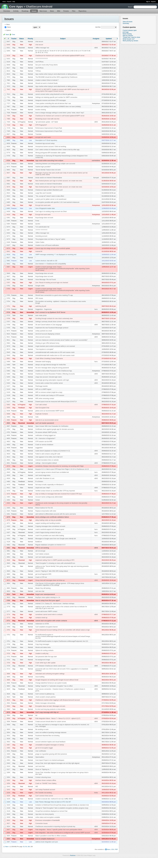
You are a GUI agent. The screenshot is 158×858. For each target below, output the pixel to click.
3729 (8, 666)
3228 (8, 799)
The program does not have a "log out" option (50, 239)
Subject (63, 38)
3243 (8, 786)
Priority (30, 38)
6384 (8, 224)
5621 (8, 337)
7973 (8, 77)
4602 (8, 460)
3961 (8, 551)
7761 (8, 97)
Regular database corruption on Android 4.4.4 (50, 545)
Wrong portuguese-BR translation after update (50, 153)
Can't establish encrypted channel (46, 627)
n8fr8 (96, 48)
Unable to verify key (41, 653)
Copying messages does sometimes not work (50, 526)
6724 (8, 160)
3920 (8, 571)
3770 (8, 624)
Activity (15, 11)
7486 (8, 119)
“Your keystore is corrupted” (44, 349)
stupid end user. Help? (42, 488)
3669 (8, 680)
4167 (8, 532)
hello (37, 417)
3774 (8, 614)
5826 (8, 279)
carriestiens (96, 160)
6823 (8, 149)
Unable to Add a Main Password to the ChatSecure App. (53, 371)
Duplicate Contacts (41, 414)
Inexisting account (41, 236)
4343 (8, 503)
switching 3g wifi (40, 306)
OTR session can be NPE (43, 441)
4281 (8, 514)
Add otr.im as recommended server (47, 420)
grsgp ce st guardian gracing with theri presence (51, 754)
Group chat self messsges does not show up (50, 580)
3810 (8, 597)
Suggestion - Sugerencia (43, 309)
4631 (8, 451)
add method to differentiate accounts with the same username (55, 514)
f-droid (37, 500)
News (52, 11)
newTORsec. (39, 62)
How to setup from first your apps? (47, 600)
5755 (8, 298)
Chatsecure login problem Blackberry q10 (49, 190)
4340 (8, 508)
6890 (8, 140)
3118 (8, 811)
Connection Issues (41, 823)
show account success (42, 337)
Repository (82, 11)
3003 (8, 839)
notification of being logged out (45, 435)
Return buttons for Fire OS (44, 508)
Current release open (130, 30)
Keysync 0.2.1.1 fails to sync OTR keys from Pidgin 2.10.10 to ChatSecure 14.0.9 (62, 469)
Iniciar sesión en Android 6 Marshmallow (48, 178)
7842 (8, 89)
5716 (8, 312)
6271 (8, 236)
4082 (8, 545)
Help (13, 1)
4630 (8, 454)
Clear (13, 34)
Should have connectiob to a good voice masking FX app (54, 295)
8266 (8, 51)
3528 (8, 739)
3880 (8, 574)
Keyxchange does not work (44, 217)
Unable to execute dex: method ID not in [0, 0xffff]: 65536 (54, 799)
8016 (8, 71)
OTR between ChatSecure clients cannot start (50, 666)
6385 (8, 221)
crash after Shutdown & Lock (44, 478)
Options (8, 30)
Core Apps (16, 6)
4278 (8, 520)
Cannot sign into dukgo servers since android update (52, 248)
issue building (39, 677)
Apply (7, 34)
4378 (8, 491)
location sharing (40, 109)
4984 (8, 420)
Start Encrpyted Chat (42, 408)
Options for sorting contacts (44, 650)
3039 (8, 817)
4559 (8, 469)
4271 (8, 523)
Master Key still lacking (42, 588)
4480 (8, 481)
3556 (8, 724)
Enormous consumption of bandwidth (47, 820)
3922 (8, 566)
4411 (8, 488)
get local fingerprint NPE (43, 574)
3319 (8, 766)
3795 (8, 600)
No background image (42, 660)
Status (9, 27)
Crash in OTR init (41, 577)
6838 (8, 146)
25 (24, 846)
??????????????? (41, 59)
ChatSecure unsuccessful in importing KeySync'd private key (55, 826)
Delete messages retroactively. (45, 703)
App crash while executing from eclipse (49, 160)
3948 (8, 560)
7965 (8, 80)
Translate (38, 134)
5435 (8, 368)
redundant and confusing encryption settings (50, 674)
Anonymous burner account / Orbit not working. (50, 146)
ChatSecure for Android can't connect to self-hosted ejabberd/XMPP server (60, 55)
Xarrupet (96, 178)
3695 (8, 677)
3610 (8, 700)
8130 (8, 62)
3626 (8, 694)
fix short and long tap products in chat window (50, 709)
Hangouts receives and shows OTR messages (50, 100)
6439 (8, 211)
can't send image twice (42, 475)
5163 (8, 383)
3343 (8, 763)
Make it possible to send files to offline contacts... (51, 836)
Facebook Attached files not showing (47, 735)
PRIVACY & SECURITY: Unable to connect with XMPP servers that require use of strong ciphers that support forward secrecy (62, 90)
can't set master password (44, 423)
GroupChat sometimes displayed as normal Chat (51, 811)
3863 (8, 588)
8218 (8, 55)
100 (29, 846)
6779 (8, 153)
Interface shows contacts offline (45, 780)
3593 (8, 706)
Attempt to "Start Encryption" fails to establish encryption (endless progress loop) (61, 808)
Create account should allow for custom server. (50, 721)
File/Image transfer (41, 386)
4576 (8, 466)
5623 (8, 334)
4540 (8, 472)
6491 (8, 199)
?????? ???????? (41, 230)
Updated (109, 38)
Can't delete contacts (42, 554)
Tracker (14, 38)
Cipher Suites (39, 242)
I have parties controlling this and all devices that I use (53, 103)
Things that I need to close (131, 37)
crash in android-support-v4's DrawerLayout (49, 529)
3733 (8, 653)
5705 (8, 328)
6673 (8, 167)
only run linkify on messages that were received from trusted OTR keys (58, 494)
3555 (8, 729)
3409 (8, 754)
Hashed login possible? (43, 167)
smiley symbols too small (43, 331)
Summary (126, 23)
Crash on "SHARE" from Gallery (46, 783)
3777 (8, 611)
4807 (8, 426)
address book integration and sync (46, 842)
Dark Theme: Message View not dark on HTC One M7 (53, 802)
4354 (8, 500)
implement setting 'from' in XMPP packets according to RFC (55, 560)
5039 (8, 411)
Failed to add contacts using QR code (47, 454)
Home (4, 1)
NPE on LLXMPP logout (43, 389)
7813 (8, 94)
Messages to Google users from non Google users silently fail (55, 538)
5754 (8, 301)
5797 (8, 282)
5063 (8, 405)
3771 (8, 621)
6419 (8, 214)
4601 (8, 463)
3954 (8, 557)
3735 (8, 647)
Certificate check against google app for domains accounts (54, 429)
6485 (8, 202)
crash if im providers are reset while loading (49, 535)
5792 (8, 286)
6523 (8, 196)
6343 (8, 233)
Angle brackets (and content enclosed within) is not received (55, 346)
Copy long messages (42, 644)
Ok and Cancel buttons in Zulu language (48, 325)
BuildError (38, 542)
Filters (8, 24)
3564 (8, 715)
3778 (8, 607)
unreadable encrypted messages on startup (49, 745)
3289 (8, 772)
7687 (8, 106)
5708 (8, 318)
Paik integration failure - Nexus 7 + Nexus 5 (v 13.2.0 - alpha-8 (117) (57, 718)
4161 (8, 538)
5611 (8, 340)
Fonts (37, 221)
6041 (8, 251)
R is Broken (39, 481)
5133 (8, 389)
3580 (8, 709)
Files (73, 11)
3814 (8, 594)
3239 (8, 793)
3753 (8, 630)
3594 (8, 703)
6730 (8, 156)
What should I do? (129, 39)
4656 (8, 435)
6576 (8, 187)
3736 (8, 644)
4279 (8, 517)
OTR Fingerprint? (41, 125)
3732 (8, 656)
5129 (8, 395)
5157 (8, 386)
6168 (8, 242)
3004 (8, 836)
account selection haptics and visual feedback (50, 742)
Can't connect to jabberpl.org (44, 694)
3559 (8, 718)
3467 (8, 745)
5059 (8, 408)
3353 (8, 760)
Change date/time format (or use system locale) (51, 683)
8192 (8, 59)
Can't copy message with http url (47, 712)
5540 (8, 355)
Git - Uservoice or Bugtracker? (45, 438)
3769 (8, 627)
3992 (8, 548)
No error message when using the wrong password (52, 368)
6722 (8, 163)
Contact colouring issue (43, 777)
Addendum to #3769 (42, 624)
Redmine (72, 855)
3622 (8, 697)
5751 (8, 306)
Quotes (37, 224)
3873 (8, 580)
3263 (8, 780)
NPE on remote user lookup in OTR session (49, 395)
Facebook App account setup (45, 143)
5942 (8, 264)
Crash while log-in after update (45, 663)
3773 (8, 617)
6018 (8, 254)
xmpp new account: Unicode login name (48, 377)
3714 (8, 669)
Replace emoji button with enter (45, 511)
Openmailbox (39, 757)
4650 (8, 444)
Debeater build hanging (43, 361)
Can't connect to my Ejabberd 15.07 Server (50, 312)
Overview (6, 11)
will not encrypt (40, 551)
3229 (8, 796)
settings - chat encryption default (46, 463)
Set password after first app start (46, 656)
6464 (8, 205)
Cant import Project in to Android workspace (49, 760)
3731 (8, 660)
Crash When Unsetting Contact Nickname (49, 358)
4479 (8, 484)
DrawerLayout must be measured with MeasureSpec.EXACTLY (56, 401)
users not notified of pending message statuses (50, 732)
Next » (7, 846)
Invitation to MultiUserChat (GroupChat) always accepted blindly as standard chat (62, 805)
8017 (8, 68)
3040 (8, 814)
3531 (8, 735)
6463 (8, 208)
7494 (8, 116)
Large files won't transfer (43, 193)
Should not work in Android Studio (46, 83)
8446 (8, 45)
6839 (8, 143)
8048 (8, 65)
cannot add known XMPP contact (46, 611)
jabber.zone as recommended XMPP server (49, 411)
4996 (8, 417)
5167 (8, 380)
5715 (8, 315)
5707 (8, 321)
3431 (8, 751)
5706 (8, 325)
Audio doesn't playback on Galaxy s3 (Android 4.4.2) (52, 451)
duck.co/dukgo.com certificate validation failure (52, 517)
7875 (8, 86)
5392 (8, 371)
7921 (8, 83)
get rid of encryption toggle (44, 748)
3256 (8, 783)
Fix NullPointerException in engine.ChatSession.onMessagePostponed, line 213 (61, 641)
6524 (8, 193)
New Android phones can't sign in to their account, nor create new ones (58, 181)
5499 (8, 361)
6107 (8, 245)
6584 (8, 181)
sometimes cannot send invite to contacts (48, 614)
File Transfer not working (43, 793)
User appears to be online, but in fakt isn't (49, 457)
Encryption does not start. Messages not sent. (50, 706)
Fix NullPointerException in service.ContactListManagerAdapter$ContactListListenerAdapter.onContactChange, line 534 (62, 636)
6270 (8, 239)
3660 (8, 686)
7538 (8, 113)
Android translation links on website (47, 460)
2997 (8, 842)
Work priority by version (130, 41)
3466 (8, 748)
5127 (8, 401)
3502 (8, 742)
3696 (8, 674)
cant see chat (39, 591)
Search (130, 7)
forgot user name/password (45, 594)
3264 (8, 777)
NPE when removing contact (44, 398)
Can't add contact (41, 405)
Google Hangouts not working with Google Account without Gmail (56, 680)
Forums (66, 11)
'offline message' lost (42, 48)
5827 (8, 276)
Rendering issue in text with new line (47, 119)
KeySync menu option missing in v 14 (47, 597)
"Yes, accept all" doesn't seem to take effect (49, 196)
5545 (8, 352)
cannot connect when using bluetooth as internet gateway (54, 94)
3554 (8, 732)
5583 (8, 343)
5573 (8, 349)
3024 (8, 826)
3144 (8, 805)
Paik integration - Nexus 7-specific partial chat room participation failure (58, 829)
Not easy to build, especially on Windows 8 (49, 484)
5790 (8, 289)
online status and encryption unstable (47, 817)
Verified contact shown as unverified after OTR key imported (55, 491)
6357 (8, 230)
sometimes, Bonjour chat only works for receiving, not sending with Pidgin (59, 466)
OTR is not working (42, 548)
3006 (8, 833)
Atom (108, 849)
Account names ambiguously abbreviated (48, 497)
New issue (43, 11)
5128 (8, 398)
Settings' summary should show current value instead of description (57, 321)
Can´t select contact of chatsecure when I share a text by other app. (57, 149)
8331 (8, 48)
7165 (8, 131)
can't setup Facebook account (45, 789)
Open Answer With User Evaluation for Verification (51, 426)
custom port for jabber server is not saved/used (50, 199)
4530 (8, 478)
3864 (8, 583)
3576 (8, 712)
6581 (8, 184)
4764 (8, 429)
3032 (8, 820)
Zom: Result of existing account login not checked (51, 282)
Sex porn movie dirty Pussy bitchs (46, 65)
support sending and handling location (47, 523)
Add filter (98, 27)
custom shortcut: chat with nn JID (46, 261)
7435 (8, 122)
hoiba (96, 793)
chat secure (39, 41)
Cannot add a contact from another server (49, 383)
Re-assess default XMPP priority (46, 432)
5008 (8, 414)
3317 (8, 769)
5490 (8, 365)
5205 (8, 377)
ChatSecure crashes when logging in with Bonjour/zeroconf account (57, 700)
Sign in (148, 1)
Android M (38, 251)
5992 (8, 261)
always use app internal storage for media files (50, 365)
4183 (8, 526)
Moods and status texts (43, 647)
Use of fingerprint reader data (45, 208)
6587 (8, 178)
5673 (8, 331)
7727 (8, 103)
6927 (8, 134)
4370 (8, 494)
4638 (8, 448)
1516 (37, 739)
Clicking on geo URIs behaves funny (47, 343)
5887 (8, 267)
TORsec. (38, 71)
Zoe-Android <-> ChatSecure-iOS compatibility (50, 264)
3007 (8, 829)
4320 (8, 511)
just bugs (126, 32)
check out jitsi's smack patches (45, 697)
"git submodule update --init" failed (46, 122)
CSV (112, 849)
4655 (8, 438)
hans (96, 309)
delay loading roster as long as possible (48, 520)
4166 (8, 535)
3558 (8, 721)
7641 (8, 109)
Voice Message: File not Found (45, 279)
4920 (8, 423)
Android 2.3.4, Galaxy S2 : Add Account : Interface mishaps (54, 603)
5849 (8, 273)
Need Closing (127, 34)
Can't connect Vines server (44, 796)
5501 (8, 358)
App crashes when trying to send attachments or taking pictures (56, 74)
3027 (8, 823)
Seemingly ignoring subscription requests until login (52, 380)
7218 (8, 125)
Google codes (40, 286)
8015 (8, 74)
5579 (8, 346)
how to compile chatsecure (44, 839)
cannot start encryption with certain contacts (51, 621)
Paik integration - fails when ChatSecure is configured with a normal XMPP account (62, 833)
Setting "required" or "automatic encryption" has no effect (54, 686)
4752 (8, 432)
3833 (8, 591)
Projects (9, 1)
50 (26, 846)
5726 (8, 309)
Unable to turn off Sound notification (47, 245)
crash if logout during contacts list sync (48, 532)
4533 (8, 475)
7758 (8, 100)
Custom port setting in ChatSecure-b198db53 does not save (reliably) (58, 106)
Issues (34, 11)
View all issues (127, 22)
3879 (8, 577)
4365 (8, 497)
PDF (116, 849)
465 (36, 786)
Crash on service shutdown (44, 444)
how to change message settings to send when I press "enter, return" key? (59, 113)
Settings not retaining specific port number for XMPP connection (56, 97)
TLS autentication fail (42, 227)
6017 (8, 257)
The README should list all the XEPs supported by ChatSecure (56, 77)
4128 (8, 542)
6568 (8, 190)
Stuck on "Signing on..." (43, 769)
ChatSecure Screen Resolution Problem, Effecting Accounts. (55, 374)
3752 (8, 635)
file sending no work (42, 729)
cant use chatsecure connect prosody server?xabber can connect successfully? (61, 340)
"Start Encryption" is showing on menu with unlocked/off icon (55, 563)
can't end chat (40, 766)
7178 (8, 128)
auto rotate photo (41, 315)
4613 (8, 457)
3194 (8, 802)
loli (36, 715)
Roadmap (25, 11)
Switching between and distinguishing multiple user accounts (55, 163)
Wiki (58, 11)
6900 (8, 137)
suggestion (39, 448)
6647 (8, 173)
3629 (8, 689)
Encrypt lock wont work (43, 205)
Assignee (96, 38)
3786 (8, 603)
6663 (8, 170)
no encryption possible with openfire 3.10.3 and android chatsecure (57, 202)
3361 (8, 757)
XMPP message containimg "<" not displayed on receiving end (55, 254)
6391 (8, 217)
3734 (8, 650)
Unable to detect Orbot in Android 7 (47, 80)
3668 (8, 683)
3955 (8, 554)
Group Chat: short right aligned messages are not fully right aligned (57, 763)
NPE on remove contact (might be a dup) (48, 392)
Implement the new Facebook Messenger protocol (51, 328)
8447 (8, 41)
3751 (8, 641)
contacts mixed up (41, 617)
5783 (8, 295)
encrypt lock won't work (43, 137)
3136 (8, 808)
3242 (8, 789)
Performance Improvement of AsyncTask (48, 128)
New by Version (128, 35)
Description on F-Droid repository (46, 140)
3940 (8, 563)
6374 (8, 227)
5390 (8, 374)
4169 (8, 529)
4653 (8, 441)
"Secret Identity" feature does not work (48, 170)
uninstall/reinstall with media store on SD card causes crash (55, 352)
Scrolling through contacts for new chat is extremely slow (54, 318)
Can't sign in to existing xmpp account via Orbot (51, 211)
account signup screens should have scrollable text (52, 472)
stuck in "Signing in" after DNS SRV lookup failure (51, 571)
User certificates (40, 751)
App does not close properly (44, 814)
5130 (8, 392)
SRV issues (39, 298)
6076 (8, 248)
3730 (8, 663)
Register (153, 1)
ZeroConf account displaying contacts (47, 334)
